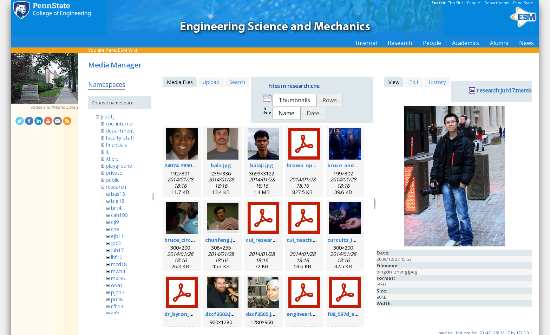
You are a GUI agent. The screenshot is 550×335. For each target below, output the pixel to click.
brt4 (116, 207)
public (112, 179)
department (120, 130)
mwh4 (118, 271)
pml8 (117, 299)
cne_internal (119, 123)
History (437, 81)
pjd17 (117, 292)
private (114, 172)
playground (119, 165)
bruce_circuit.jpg (186, 239)
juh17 (117, 249)
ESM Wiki (127, 50)
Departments (496, 2)
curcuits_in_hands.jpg (354, 239)
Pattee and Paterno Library (54, 107)
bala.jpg (221, 165)
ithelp (112, 158)
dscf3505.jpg (262, 313)
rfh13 (117, 306)
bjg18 (117, 200)
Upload (211, 81)
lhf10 (116, 256)
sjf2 (115, 313)
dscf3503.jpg (221, 313)
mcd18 (119, 264)
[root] (107, 116)
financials (116, 144)
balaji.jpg (261, 165)
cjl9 (115, 221)
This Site (455, 2)
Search (237, 81)
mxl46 (118, 278)
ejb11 (117, 235)
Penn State (523, 2)
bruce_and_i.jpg (347, 165)
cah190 (119, 214)
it (107, 151)
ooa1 (117, 285)
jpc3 (116, 242)
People (473, 2)
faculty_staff (120, 137)
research (116, 186)
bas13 (118, 193)
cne (115, 228)
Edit (414, 81)
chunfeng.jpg (222, 239)
